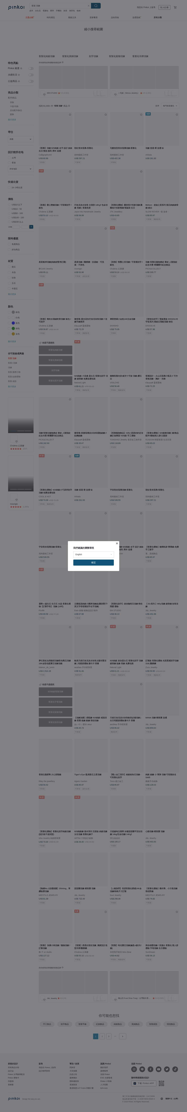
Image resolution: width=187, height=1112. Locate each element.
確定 (93, 562)
